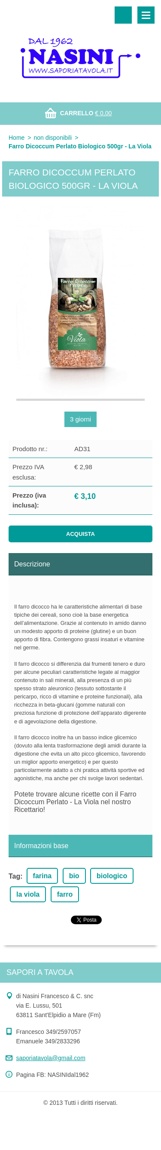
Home (16, 137)
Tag (14, 876)
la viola (27, 894)
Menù (146, 15)
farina (42, 875)
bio (74, 875)
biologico (112, 875)
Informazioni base (41, 845)
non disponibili (52, 137)
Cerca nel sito (123, 15)
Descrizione (32, 564)
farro (65, 894)
